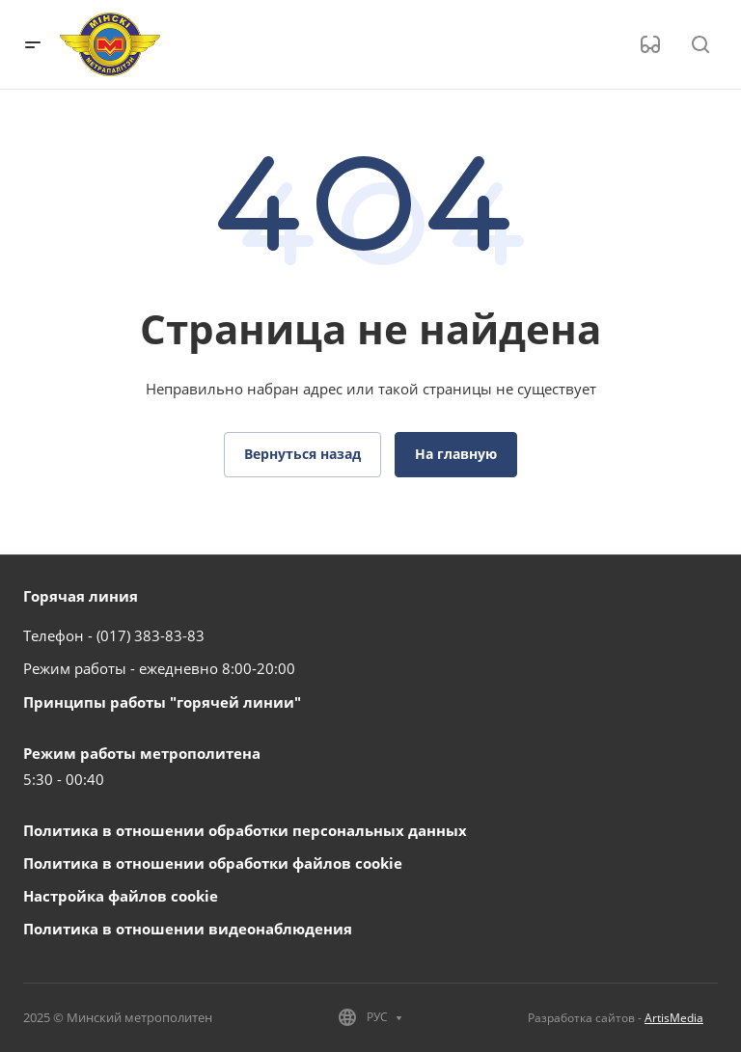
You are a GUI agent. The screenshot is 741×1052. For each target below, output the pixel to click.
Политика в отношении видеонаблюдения (187, 928)
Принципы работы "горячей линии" (162, 702)
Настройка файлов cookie (120, 895)
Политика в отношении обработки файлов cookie (212, 863)
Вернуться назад (302, 454)
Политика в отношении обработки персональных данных (245, 830)
